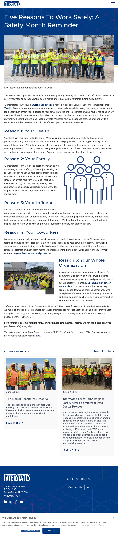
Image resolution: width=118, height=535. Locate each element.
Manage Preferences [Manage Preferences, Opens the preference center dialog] (30, 531)
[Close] (114, 518)
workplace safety (42, 104)
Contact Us (78, 487)
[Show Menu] (113, 4)
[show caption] (49, 291)
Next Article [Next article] (104, 351)
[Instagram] (11, 502)
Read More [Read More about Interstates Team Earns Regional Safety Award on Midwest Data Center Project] (71, 450)
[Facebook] (16, 502)
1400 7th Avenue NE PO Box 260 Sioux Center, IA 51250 (16, 489)
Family (8, 108)
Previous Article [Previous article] (16, 351)
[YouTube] (21, 502)
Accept (51, 531)
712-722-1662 (12, 496)
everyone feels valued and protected (30, 253)
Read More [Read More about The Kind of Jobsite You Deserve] (14, 423)
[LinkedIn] (5, 502)
